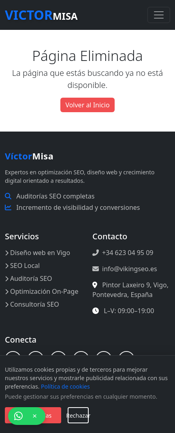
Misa (41, 14)
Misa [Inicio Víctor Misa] (29, 156)
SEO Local (22, 265)
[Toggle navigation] (158, 15)
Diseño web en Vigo (37, 252)
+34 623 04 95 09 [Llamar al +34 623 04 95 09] (122, 252)
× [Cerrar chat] (34, 416)
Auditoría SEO (28, 278)
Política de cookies (65, 386)
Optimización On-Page (41, 291)
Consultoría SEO (32, 304)
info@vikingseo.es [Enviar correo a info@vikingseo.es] (124, 268)
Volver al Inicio (87, 104)
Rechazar (78, 415)
